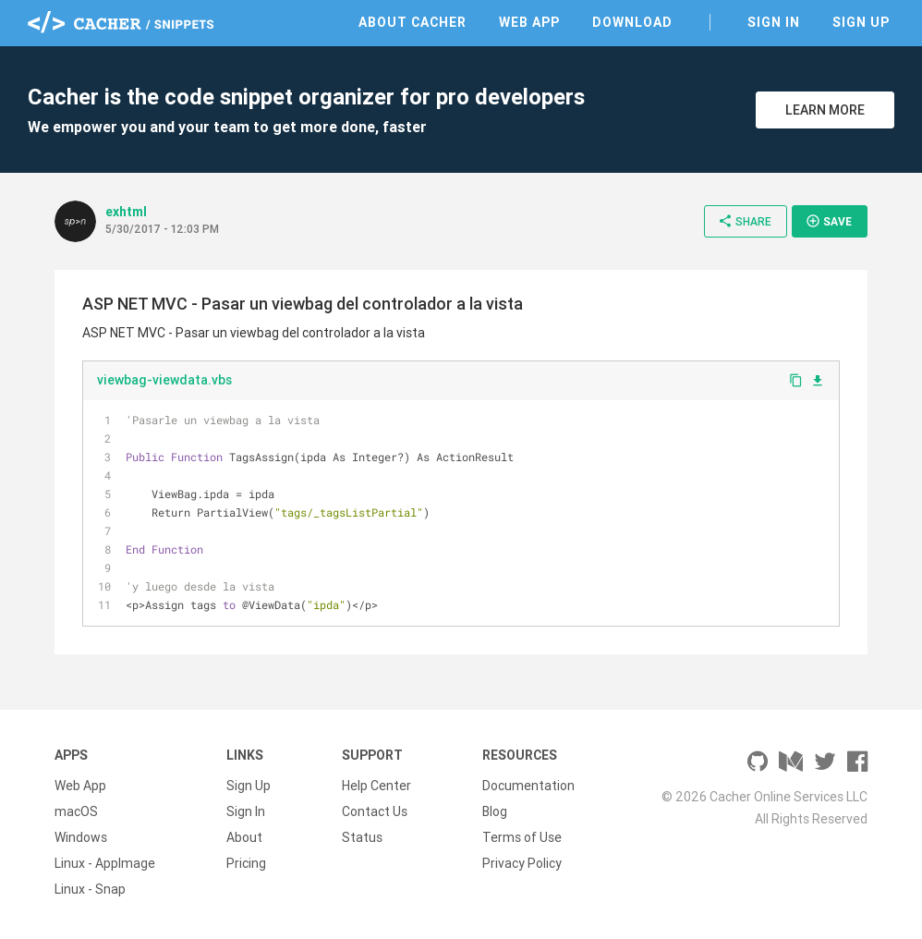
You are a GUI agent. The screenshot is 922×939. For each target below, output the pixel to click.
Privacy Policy (522, 863)
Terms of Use (522, 837)
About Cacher (412, 22)
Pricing (246, 863)
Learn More (825, 110)
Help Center (376, 785)
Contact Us (374, 811)
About (244, 837)
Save (829, 220)
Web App (529, 22)
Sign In (773, 22)
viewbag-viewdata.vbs (164, 380)
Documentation (528, 785)
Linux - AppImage (105, 863)
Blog (494, 811)
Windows (81, 837)
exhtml (126, 211)
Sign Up (861, 22)
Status (362, 837)
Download (632, 22)
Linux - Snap (90, 889)
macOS (76, 811)
